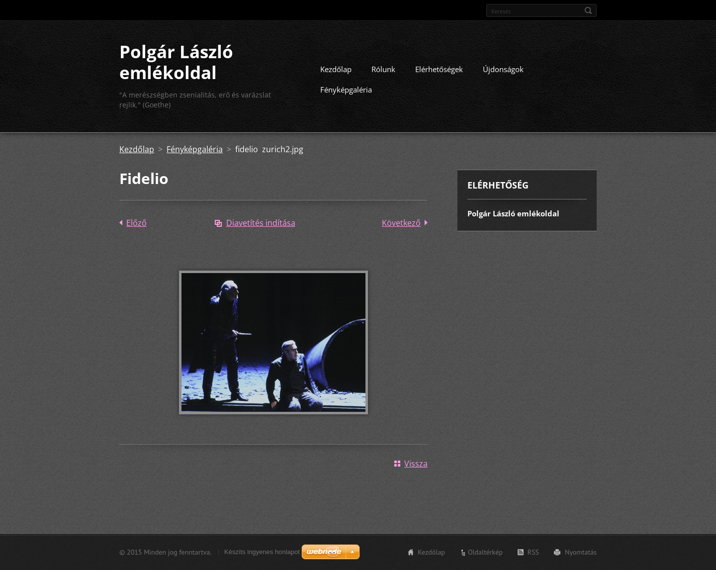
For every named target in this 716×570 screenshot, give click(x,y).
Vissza (416, 463)
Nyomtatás (581, 552)
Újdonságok (503, 69)
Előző (136, 222)
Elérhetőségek (439, 69)
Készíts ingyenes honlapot (262, 552)
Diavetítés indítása (260, 222)
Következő (401, 222)
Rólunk (383, 69)
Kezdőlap (336, 69)
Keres (588, 10)
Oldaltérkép (485, 552)
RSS (533, 552)
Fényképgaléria (346, 90)
